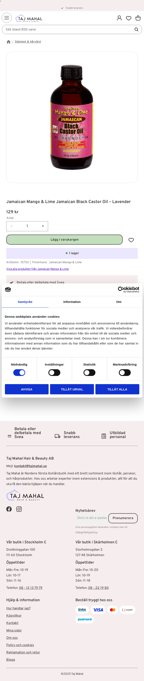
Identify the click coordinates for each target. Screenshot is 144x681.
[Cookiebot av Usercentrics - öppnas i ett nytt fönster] (121, 290)
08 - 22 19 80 (98, 588)
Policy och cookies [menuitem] (20, 645)
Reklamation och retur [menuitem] (23, 653)
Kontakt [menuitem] (12, 623)
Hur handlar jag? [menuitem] (18, 608)
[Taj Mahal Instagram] (19, 509)
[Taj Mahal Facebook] (9, 509)
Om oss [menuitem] (12, 638)
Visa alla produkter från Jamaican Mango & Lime (37, 269)
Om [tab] (118, 302)
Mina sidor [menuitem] (14, 631)
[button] (7, 18)
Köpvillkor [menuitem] (14, 616)
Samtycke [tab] (25, 302)
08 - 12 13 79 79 (30, 588)
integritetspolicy (86, 532)
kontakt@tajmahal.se (30, 466)
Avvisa (26, 389)
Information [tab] (72, 302)
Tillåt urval (72, 389)
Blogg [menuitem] (10, 660)
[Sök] (136, 29)
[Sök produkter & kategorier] (72, 29)
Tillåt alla (117, 389)
